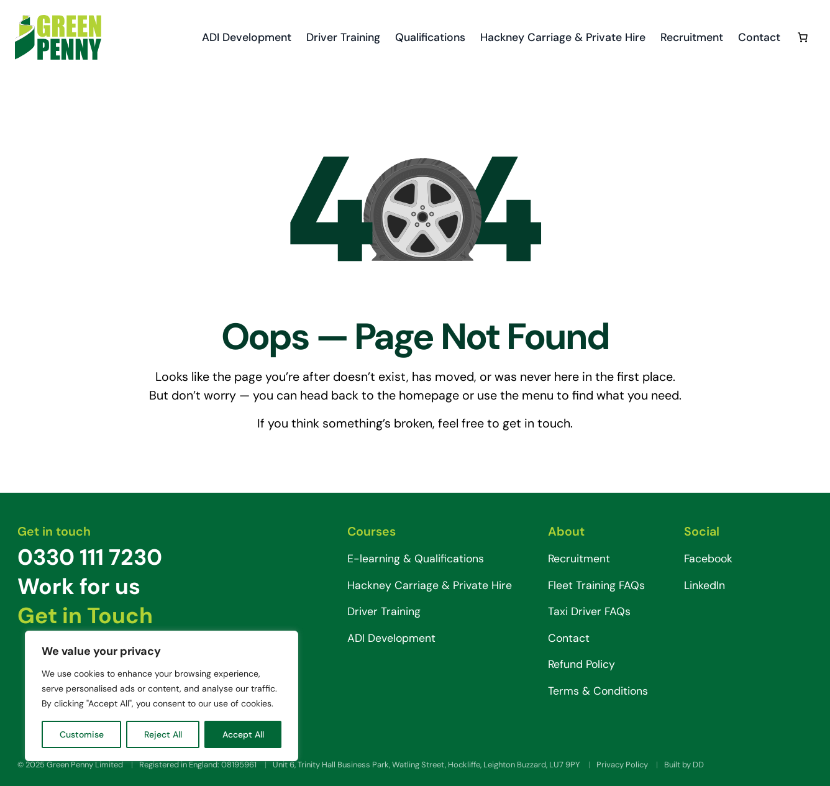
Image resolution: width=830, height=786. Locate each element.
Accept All (243, 734)
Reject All (163, 734)
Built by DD (684, 764)
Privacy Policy (622, 764)
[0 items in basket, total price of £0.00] (802, 37)
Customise (82, 734)
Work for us (78, 586)
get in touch (536, 423)
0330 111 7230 (89, 557)
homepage (429, 395)
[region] (161, 696)
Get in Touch (85, 615)
